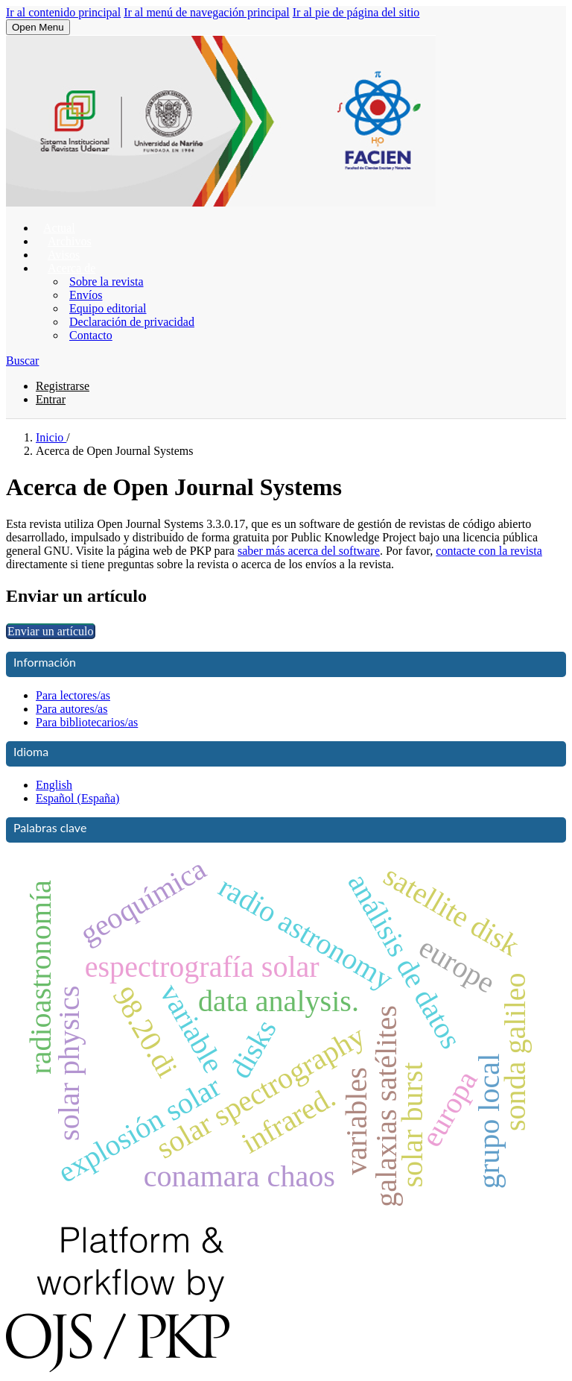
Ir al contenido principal (63, 12)
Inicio (51, 437)
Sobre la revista (106, 281)
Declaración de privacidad (131, 321)
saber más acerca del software (309, 550)
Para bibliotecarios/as (87, 722)
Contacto (90, 335)
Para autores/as (71, 708)
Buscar (22, 360)
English (54, 784)
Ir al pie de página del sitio (356, 12)
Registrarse (62, 386)
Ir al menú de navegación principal (207, 12)
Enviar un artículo (50, 631)
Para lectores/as (73, 695)
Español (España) (77, 798)
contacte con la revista (489, 550)
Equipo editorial (108, 308)
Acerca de (71, 268)
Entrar (51, 399)
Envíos (85, 295)
